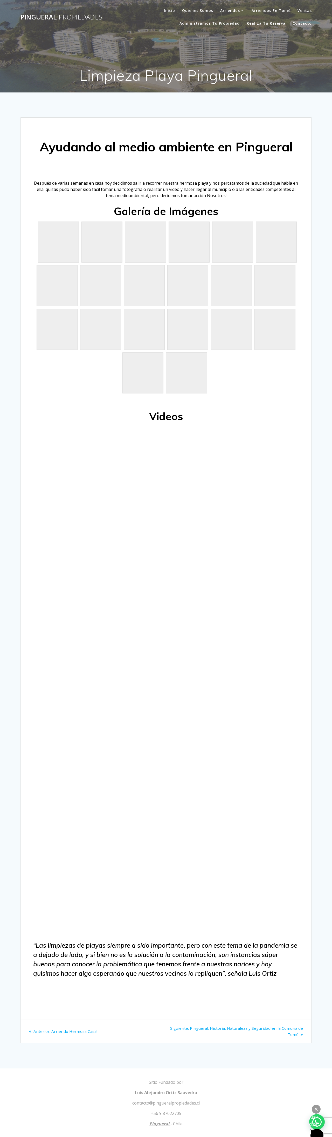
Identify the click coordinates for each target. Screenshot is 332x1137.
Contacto (302, 23)
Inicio (169, 10)
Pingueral (61, 17)
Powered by (290, 1109)
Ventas (305, 10)
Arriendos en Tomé (271, 10)
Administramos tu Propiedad (209, 23)
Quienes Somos (197, 10)
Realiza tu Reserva (266, 23)
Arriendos (230, 10)
